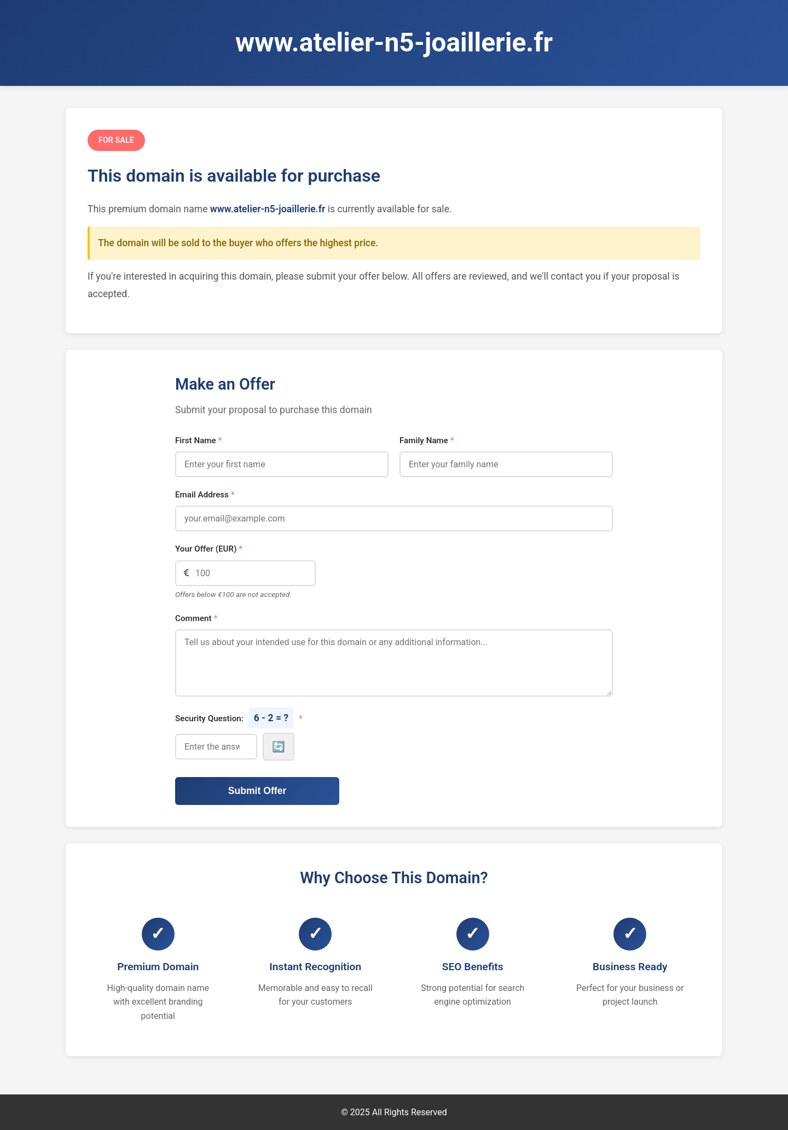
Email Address (205, 495)
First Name (198, 440)
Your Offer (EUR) (208, 549)
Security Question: (239, 718)
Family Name (426, 440)
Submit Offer (257, 790)
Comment (196, 618)
